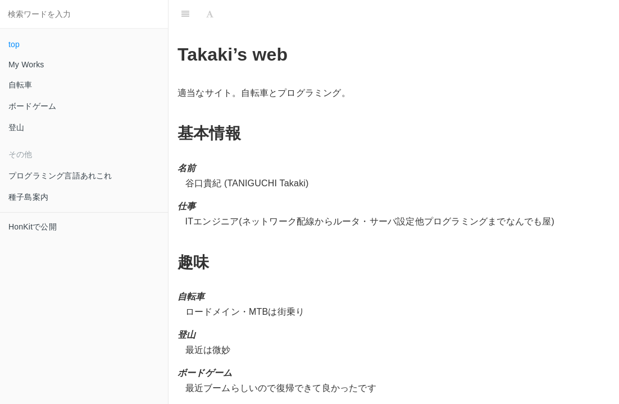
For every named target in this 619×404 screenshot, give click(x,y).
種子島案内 (28, 196)
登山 (16, 127)
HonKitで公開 (32, 226)
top (14, 44)
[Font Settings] (210, 14)
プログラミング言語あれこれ (60, 175)
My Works (26, 64)
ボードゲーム (32, 106)
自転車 (20, 84)
